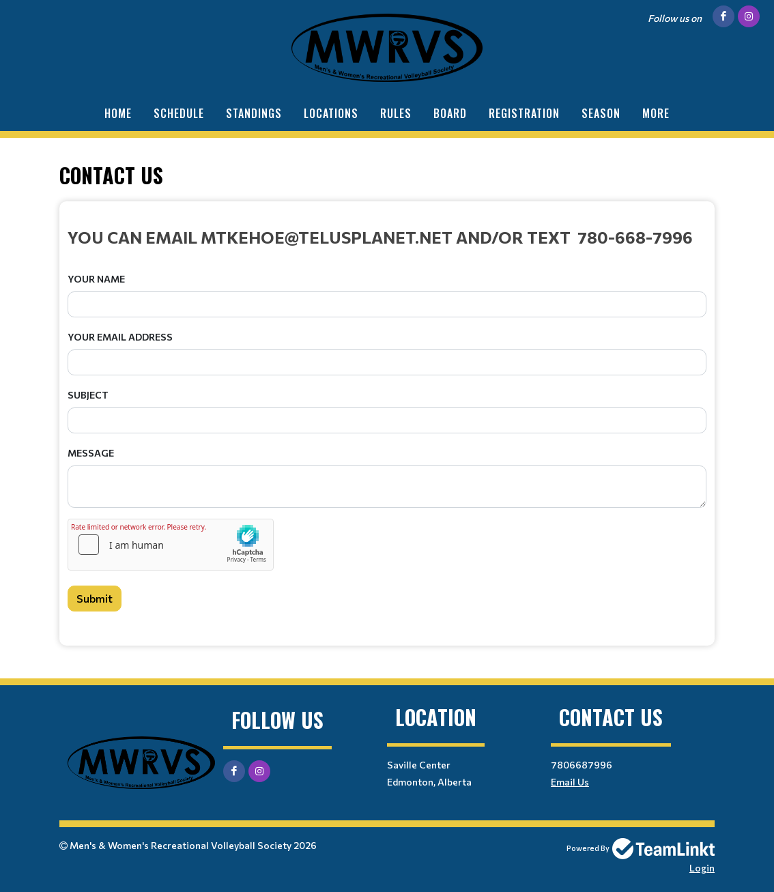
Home (118, 113)
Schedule (179, 113)
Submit (94, 598)
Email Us (570, 782)
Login (702, 868)
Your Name (96, 279)
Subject (88, 395)
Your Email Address (120, 337)
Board (450, 113)
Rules (396, 113)
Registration (524, 113)
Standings (254, 113)
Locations (331, 113)
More (656, 113)
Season (601, 113)
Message (91, 453)
